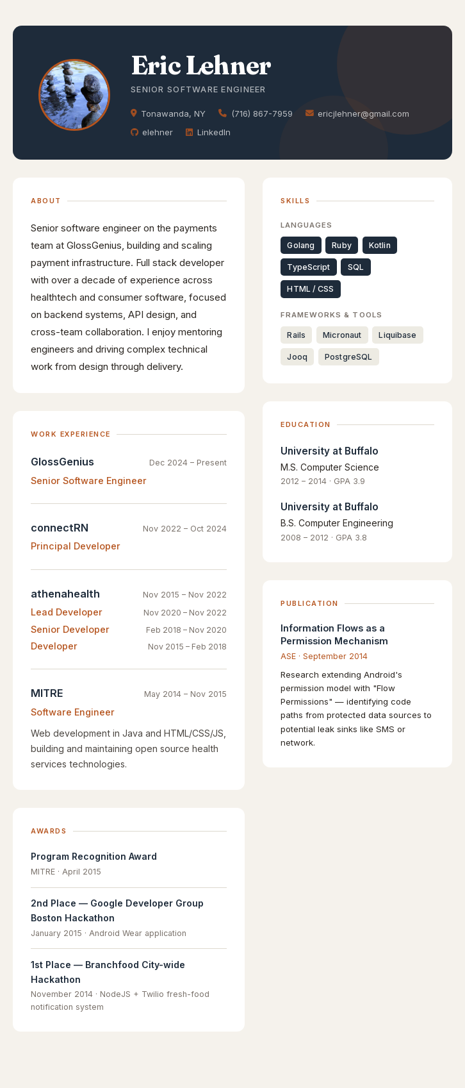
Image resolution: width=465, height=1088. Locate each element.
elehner (152, 132)
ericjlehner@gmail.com (357, 113)
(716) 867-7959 (255, 113)
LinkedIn (208, 132)
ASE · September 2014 (324, 656)
